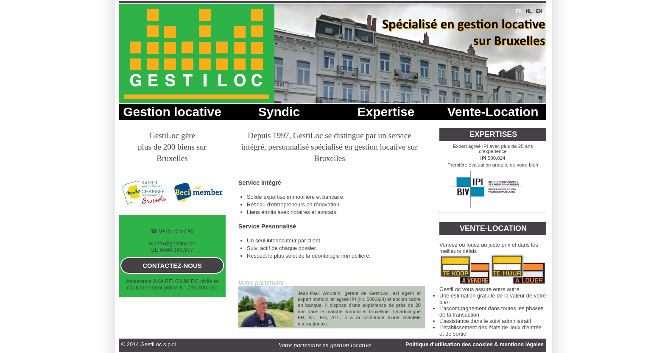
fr (519, 11)
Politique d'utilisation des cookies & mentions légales (474, 344)
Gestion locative (172, 112)
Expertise (385, 112)
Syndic (279, 112)
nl (529, 11)
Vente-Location (492, 112)
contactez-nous (172, 265)
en (539, 11)
